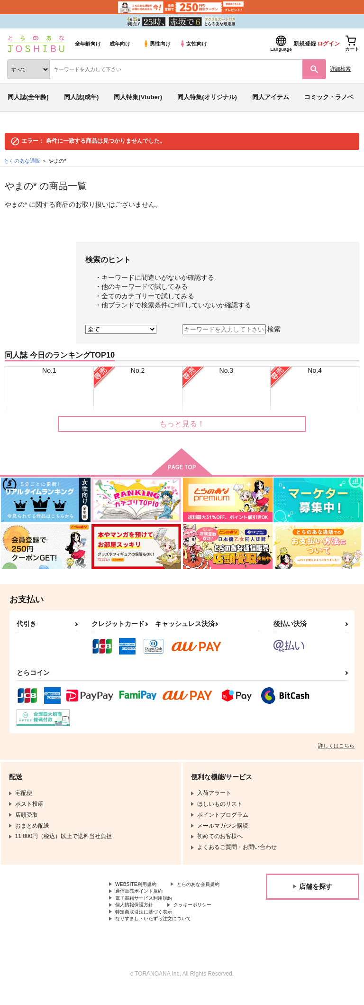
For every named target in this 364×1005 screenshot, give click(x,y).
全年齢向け (88, 43)
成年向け (119, 43)
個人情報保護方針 (138, 916)
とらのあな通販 (22, 161)
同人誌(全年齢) (28, 97)
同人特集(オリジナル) (207, 97)
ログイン (328, 43)
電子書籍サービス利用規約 (149, 908)
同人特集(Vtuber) (138, 97)
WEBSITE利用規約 (139, 885)
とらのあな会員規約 (140, 893)
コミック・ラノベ (329, 97)
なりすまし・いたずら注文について (160, 933)
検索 (274, 329)
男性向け (157, 43)
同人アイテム (270, 97)
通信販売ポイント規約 (143, 901)
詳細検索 (340, 69)
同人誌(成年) (81, 97)
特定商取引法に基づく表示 (149, 925)
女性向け (193, 43)
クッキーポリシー (204, 916)
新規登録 (304, 43)
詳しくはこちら (336, 745)
